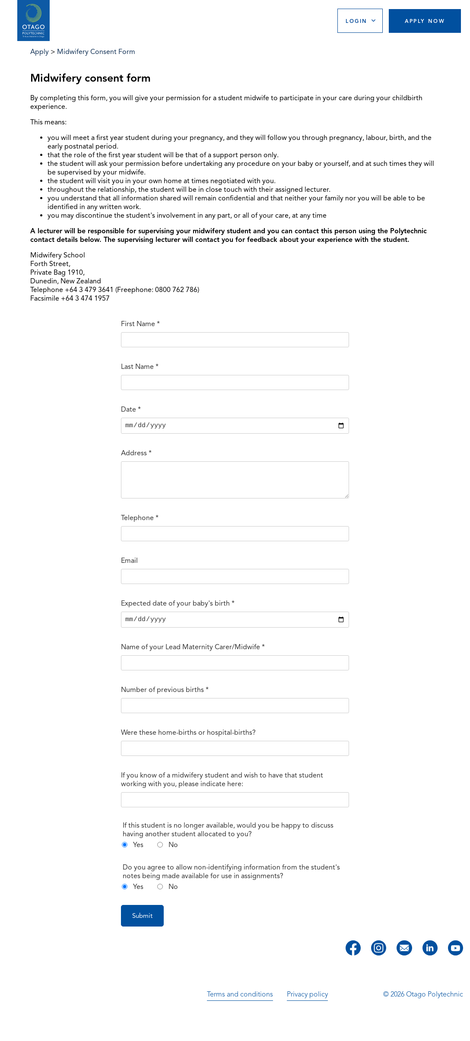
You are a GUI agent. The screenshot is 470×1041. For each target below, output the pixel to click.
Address (136, 454)
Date (131, 409)
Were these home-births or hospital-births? (188, 740)
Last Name (140, 366)
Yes (138, 852)
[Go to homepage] (33, 20)
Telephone (140, 524)
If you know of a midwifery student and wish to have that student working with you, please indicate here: (222, 787)
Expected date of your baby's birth (178, 610)
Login (356, 21)
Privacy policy (307, 1002)
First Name (140, 324)
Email (129, 567)
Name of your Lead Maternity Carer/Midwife (193, 655)
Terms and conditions (240, 1002)
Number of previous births (165, 697)
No (173, 852)
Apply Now (425, 21)
